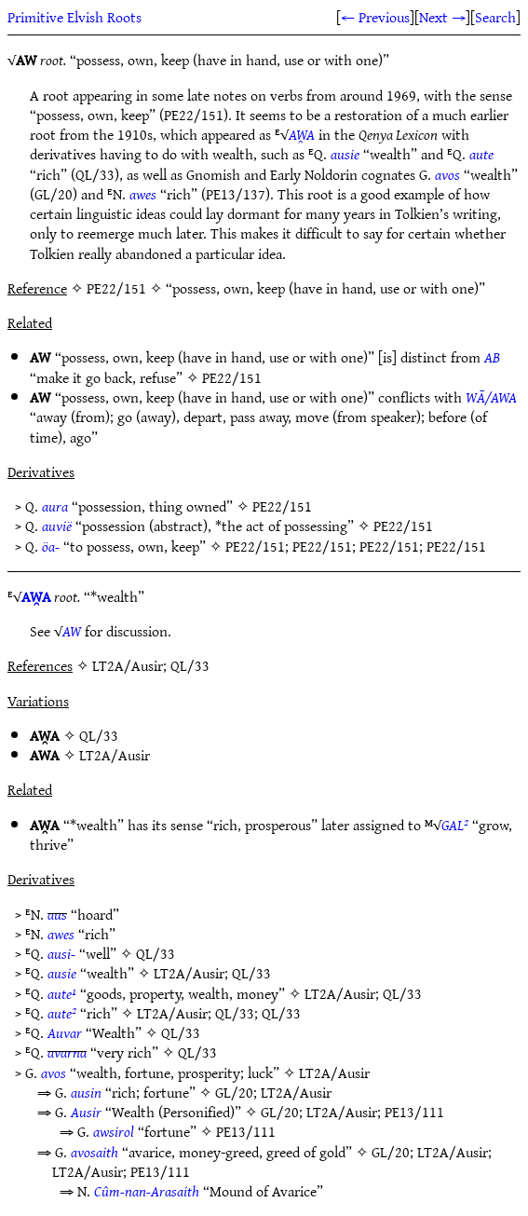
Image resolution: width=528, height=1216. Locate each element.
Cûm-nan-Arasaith (146, 1191)
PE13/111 (414, 1112)
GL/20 (234, 1092)
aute (481, 154)
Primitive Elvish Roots (74, 17)
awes (142, 194)
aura (55, 506)
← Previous (375, 17)
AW (71, 631)
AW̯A (302, 134)
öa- (51, 546)
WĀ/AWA (491, 397)
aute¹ (61, 993)
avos (447, 174)
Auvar (64, 1032)
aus (57, 914)
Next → (442, 17)
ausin (86, 1092)
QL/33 (98, 735)
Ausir (86, 1112)
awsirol (113, 1131)
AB (492, 357)
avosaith (94, 1152)
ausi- (61, 953)
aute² (61, 1013)
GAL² (454, 825)
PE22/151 (232, 377)
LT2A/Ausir (114, 755)
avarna (67, 1052)
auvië (57, 525)
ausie (345, 154)
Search (495, 17)
